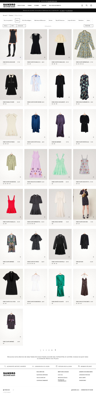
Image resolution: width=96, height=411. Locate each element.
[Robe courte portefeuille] (84, 127)
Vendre (44, 5)
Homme (36, 5)
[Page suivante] (55, 350)
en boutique (69, 10)
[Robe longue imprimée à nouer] (84, 87)
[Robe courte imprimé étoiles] (35, 207)
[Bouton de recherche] (86, 5)
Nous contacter (41, 377)
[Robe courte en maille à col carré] (11, 207)
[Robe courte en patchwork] (35, 87)
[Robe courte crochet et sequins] (84, 167)
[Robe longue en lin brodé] (35, 167)
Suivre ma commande (42, 380)
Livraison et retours (84, 374)
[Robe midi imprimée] (60, 127)
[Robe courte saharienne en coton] (11, 167)
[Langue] (10, 390)
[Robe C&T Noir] (84, 247)
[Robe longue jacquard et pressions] (60, 87)
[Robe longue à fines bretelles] (84, 287)
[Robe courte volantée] (60, 167)
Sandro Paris (82, 380)
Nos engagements (55, 5)
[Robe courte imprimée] (11, 247)
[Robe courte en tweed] (11, 127)
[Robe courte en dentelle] (60, 247)
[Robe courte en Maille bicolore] (60, 47)
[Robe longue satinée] (60, 207)
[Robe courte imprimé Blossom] (84, 47)
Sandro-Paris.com (52, 1)
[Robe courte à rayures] (84, 207)
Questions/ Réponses (42, 374)
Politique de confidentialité (62, 380)
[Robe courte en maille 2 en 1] (35, 47)
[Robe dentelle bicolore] (11, 47)
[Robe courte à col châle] (11, 287)
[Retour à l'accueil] (9, 5)
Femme (30, 5)
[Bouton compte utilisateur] (82, 5)
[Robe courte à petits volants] (35, 127)
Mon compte (82, 377)
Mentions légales (62, 377)
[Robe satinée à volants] (60, 287)
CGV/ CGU (60, 374)
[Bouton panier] (91, 5)
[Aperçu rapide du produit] (20, 57)
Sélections (21, 5)
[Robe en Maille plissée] (11, 87)
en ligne (62, 10)
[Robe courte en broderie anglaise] (35, 287)
